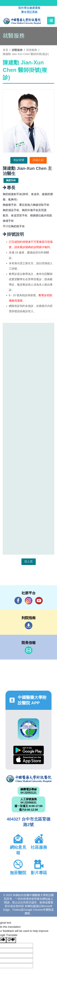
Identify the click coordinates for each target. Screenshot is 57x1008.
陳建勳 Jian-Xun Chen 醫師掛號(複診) (26, 54)
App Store (28, 759)
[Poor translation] (11, 940)
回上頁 (28, 561)
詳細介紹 (38, 160)
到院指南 (28, 625)
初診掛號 (18, 160)
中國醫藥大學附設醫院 (28, 779)
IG (28, 600)
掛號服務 (31, 49)
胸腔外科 (11, 180)
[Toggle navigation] (51, 20)
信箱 (28, 650)
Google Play (28, 750)
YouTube (39, 600)
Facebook (18, 600)
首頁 (5, 49)
